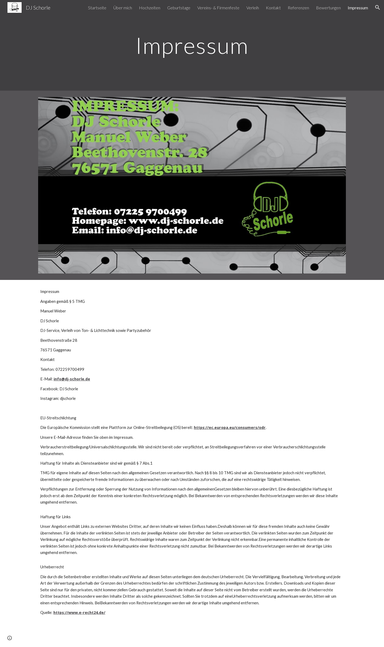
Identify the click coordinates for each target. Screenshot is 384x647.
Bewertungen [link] (328, 7)
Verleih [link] (252, 7)
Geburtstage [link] (178, 7)
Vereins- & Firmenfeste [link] (218, 7)
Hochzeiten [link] (149, 7)
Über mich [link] (122, 7)
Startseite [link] (97, 7)
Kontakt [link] (273, 7)
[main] (192, 45)
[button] (377, 7)
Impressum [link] (358, 7)
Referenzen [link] (298, 7)
